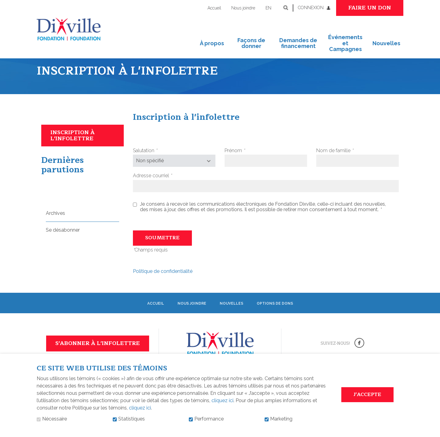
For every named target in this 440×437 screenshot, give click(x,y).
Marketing (281, 419)
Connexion (311, 7)
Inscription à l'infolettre (72, 145)
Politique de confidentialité (163, 282)
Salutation (155, 161)
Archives (55, 223)
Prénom (245, 161)
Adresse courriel (162, 186)
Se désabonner (63, 240)
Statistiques (131, 419)
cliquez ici (222, 400)
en (268, 8)
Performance (209, 419)
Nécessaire (54, 419)
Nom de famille (344, 161)
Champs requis (150, 260)
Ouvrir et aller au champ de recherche (285, 7)
